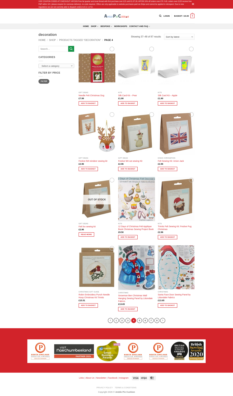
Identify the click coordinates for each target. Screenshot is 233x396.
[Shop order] (179, 37)
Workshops (120, 26)
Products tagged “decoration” (80, 40)
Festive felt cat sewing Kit (130, 161)
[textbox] (55, 66)
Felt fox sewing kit (87, 226)
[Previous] (110, 320)
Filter (44, 81)
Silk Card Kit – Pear (127, 95)
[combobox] (56, 66)
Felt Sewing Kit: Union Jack (171, 161)
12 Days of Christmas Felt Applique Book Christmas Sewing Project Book (136, 227)
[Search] (160, 16)
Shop (95, 26)
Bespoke (106, 26)
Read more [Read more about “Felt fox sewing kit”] (86, 234)
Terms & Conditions (126, 388)
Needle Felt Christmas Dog (91, 95)
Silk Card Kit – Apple (167, 95)
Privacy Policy (105, 388)
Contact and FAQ (139, 26)
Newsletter (101, 378)
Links (82, 378)
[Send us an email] (193, 4)
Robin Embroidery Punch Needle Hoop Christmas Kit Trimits (94, 296)
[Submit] (71, 49)
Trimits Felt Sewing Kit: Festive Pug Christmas (175, 227)
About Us (89, 378)
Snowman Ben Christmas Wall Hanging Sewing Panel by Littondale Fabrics (135, 298)
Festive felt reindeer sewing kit (93, 161)
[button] (184, 16)
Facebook (112, 378)
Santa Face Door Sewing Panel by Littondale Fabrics (174, 296)
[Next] (162, 320)
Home (86, 26)
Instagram (124, 378)
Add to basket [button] (88, 103)
